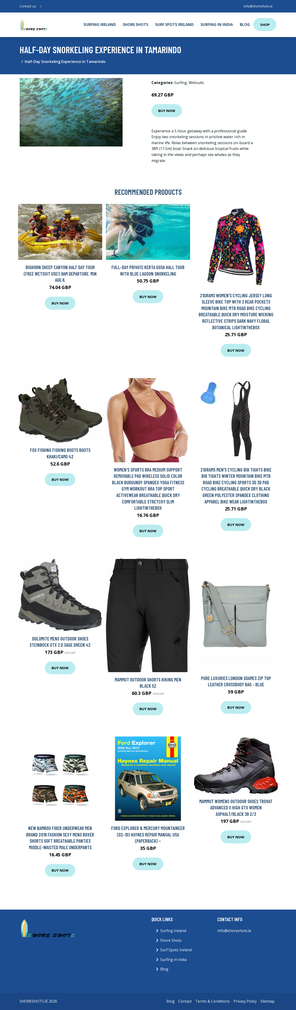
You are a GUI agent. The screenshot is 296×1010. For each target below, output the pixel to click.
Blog (245, 24)
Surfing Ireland (99, 24)
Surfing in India (216, 24)
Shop (265, 24)
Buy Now (166, 110)
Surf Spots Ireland (174, 24)
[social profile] (40, 6)
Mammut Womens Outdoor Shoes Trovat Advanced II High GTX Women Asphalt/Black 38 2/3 (235, 807)
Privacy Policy (245, 1001)
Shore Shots (135, 24)
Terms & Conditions (212, 1001)
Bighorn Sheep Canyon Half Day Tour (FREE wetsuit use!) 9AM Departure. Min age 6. (60, 273)
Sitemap (267, 1001)
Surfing (180, 82)
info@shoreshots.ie (258, 6)
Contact (185, 1001)
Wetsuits (196, 82)
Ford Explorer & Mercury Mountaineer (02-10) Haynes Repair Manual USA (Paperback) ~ (148, 834)
